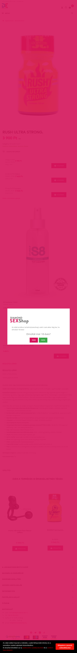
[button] (13, 650)
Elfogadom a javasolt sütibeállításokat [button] (65, 647)
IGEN (43, 340)
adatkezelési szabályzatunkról (32, 648)
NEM (34, 340)
